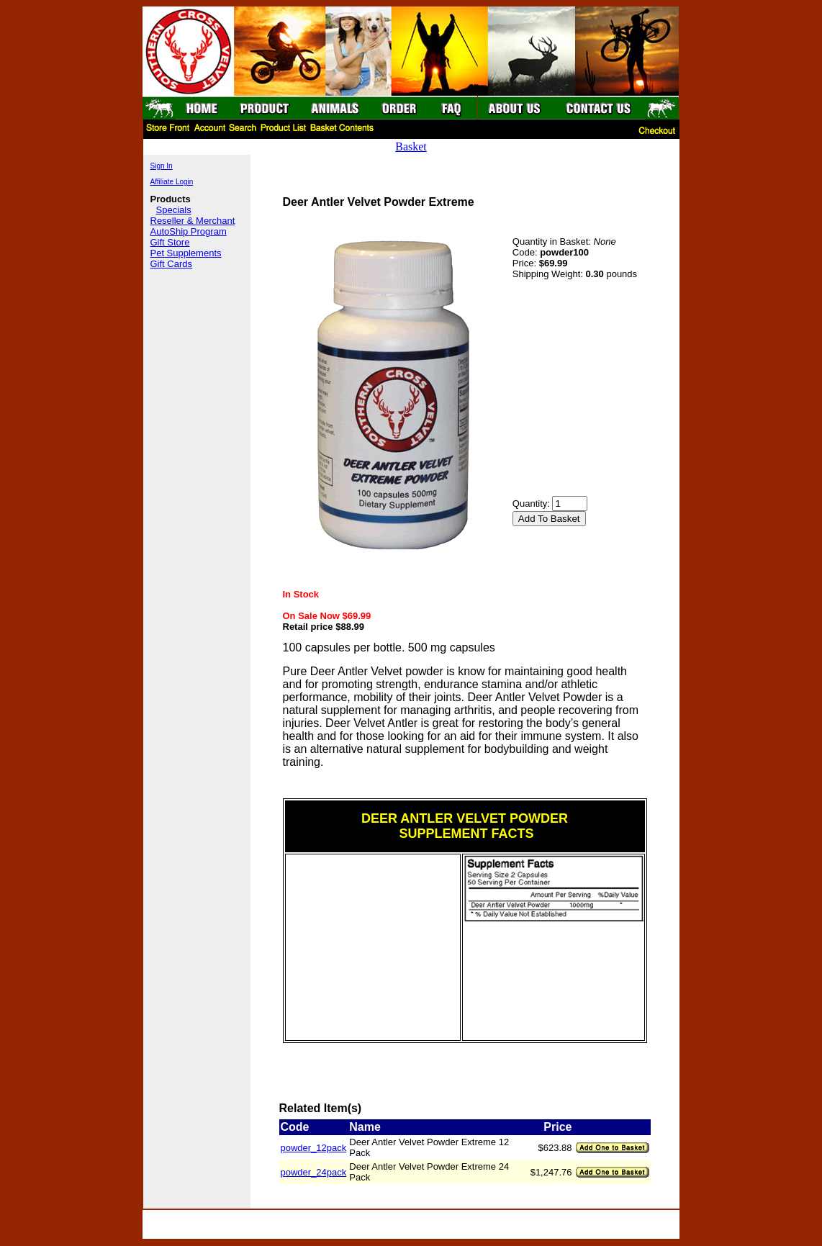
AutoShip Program (188, 231)
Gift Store (170, 242)
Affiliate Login (172, 182)
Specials (173, 209)
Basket (411, 146)
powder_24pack (314, 1172)
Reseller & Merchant (192, 220)
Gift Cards (171, 263)
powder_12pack (314, 1147)
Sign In (161, 166)
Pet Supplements (186, 253)
